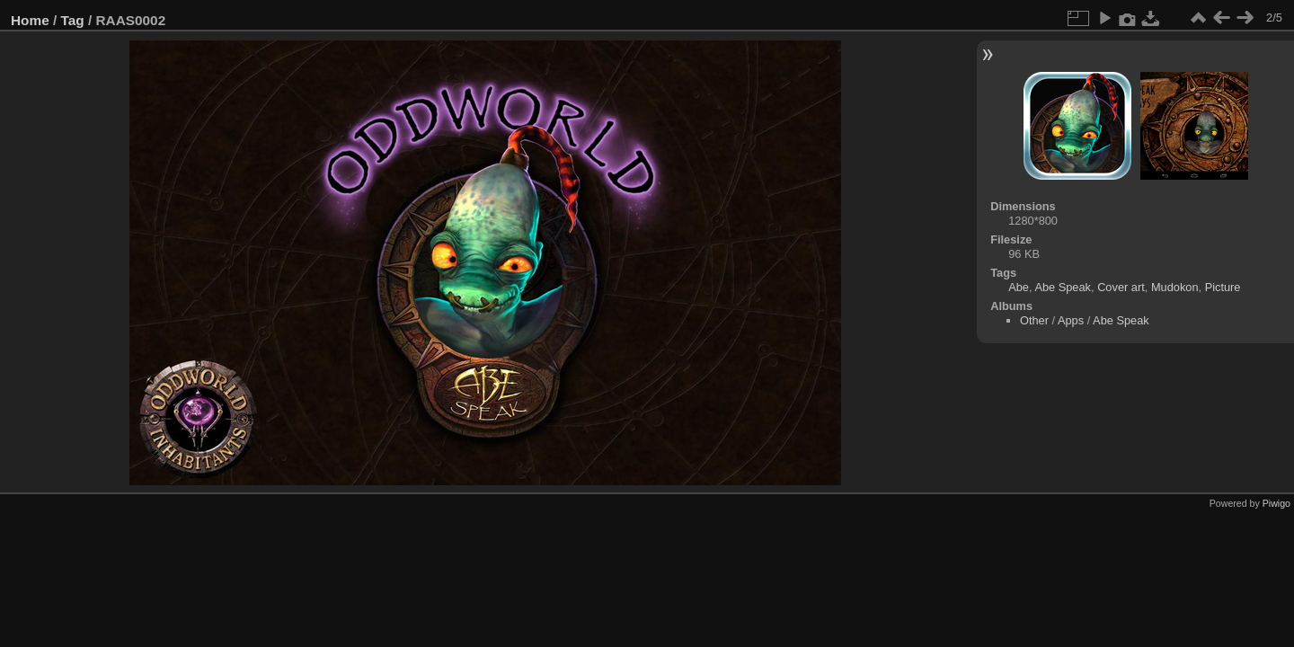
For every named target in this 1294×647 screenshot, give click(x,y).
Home (30, 20)
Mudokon (1175, 287)
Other (1034, 320)
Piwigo (1276, 503)
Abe (1018, 287)
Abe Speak (1062, 287)
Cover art (1121, 287)
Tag (72, 20)
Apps (1071, 320)
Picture (1223, 287)
